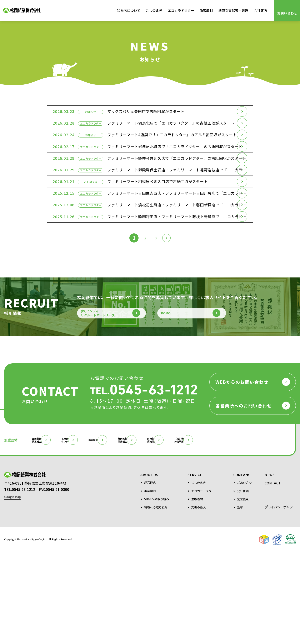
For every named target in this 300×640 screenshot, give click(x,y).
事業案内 (150, 579)
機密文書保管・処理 (233, 10)
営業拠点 (243, 587)
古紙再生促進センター (89, 526)
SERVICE (195, 562)
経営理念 (150, 570)
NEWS (270, 562)
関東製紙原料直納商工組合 (217, 526)
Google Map (12, 590)
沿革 (240, 595)
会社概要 (243, 579)
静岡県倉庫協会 (131, 526)
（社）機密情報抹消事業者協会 (259, 526)
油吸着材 (206, 10)
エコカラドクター (181, 10)
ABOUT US (149, 562)
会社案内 (260, 10)
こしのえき (154, 10)
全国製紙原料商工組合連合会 (47, 526)
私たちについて (128, 10)
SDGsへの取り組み (156, 587)
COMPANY (241, 562)
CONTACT (273, 570)
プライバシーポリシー (280, 594)
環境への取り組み (156, 595)
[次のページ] (168, 317)
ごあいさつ (244, 570)
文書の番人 (198, 595)
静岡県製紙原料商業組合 (175, 526)
